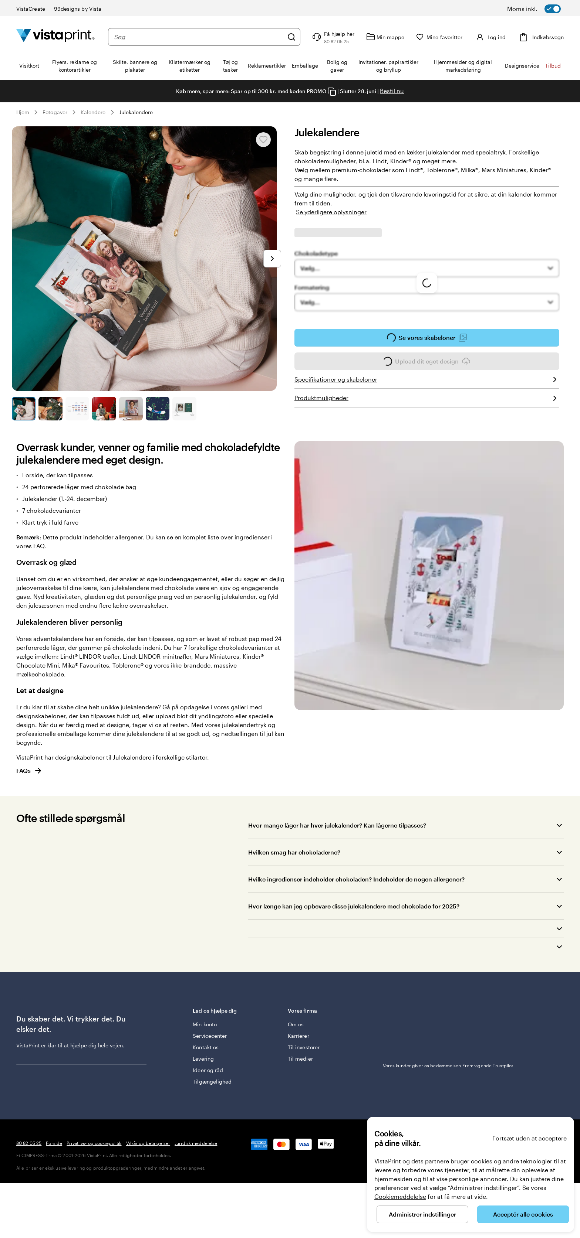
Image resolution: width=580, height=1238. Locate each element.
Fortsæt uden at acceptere (529, 1138)
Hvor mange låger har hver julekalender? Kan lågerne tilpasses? (337, 825)
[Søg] (295, 37)
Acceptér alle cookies (523, 1214)
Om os (296, 1020)
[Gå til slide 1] (24, 408)
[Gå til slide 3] (77, 408)
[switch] (543, 8)
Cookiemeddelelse (400, 1196)
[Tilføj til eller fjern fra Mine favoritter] (263, 139)
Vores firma (330, 1010)
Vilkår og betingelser (148, 1183)
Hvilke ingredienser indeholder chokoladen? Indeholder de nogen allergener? (356, 879)
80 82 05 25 (28, 1183)
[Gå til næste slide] (272, 258)
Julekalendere (136, 112)
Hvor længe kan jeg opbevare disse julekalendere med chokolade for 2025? (353, 906)
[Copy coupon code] (331, 91)
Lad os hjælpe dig (235, 1010)
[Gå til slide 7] (184, 408)
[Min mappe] (389, 37)
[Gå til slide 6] (157, 408)
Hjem (22, 112)
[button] (406, 929)
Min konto (205, 1020)
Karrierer (298, 1032)
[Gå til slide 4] (104, 408)
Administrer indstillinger (422, 1214)
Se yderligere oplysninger (331, 211)
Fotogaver (55, 112)
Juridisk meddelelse (196, 1183)
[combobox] (200, 37)
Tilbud (553, 65)
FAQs (29, 770)
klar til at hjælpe (67, 1045)
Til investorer (304, 1043)
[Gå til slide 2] (50, 408)
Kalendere (93, 112)
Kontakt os (206, 1043)
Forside (54, 1183)
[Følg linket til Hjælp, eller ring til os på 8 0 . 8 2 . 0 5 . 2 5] (336, 37)
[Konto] (492, 37)
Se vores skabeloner (427, 340)
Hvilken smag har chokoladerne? (294, 852)
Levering (203, 1055)
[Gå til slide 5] (131, 408)
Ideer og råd (208, 1066)
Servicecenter (210, 1032)
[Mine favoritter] (443, 37)
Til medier (300, 1055)
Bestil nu (392, 90)
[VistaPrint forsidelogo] (55, 36)
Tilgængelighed (212, 1078)
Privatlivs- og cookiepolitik (94, 1183)
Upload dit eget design (427, 363)
